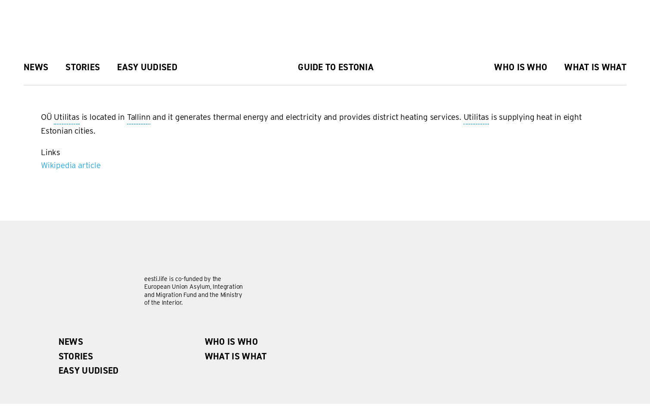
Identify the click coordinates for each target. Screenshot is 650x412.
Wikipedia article (71, 165)
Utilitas (66, 118)
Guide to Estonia (336, 67)
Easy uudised (147, 67)
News (36, 67)
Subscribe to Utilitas (44, 175)
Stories (82, 67)
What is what (595, 67)
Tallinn (139, 118)
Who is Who (520, 67)
